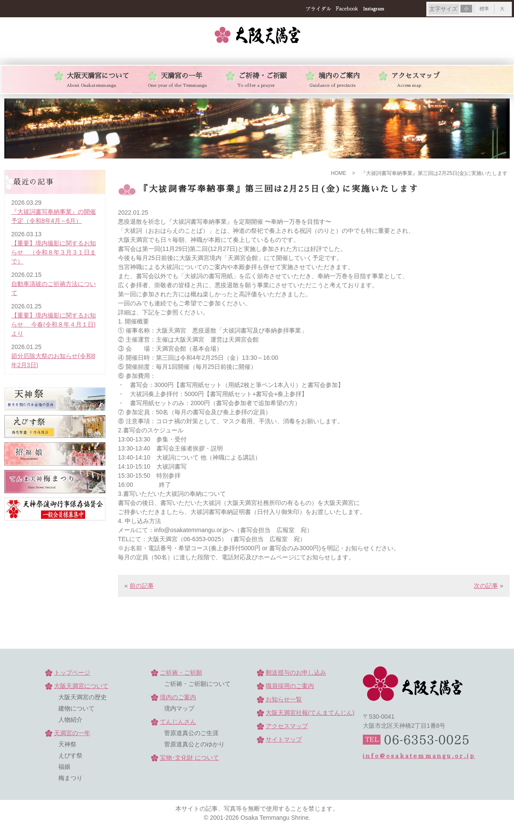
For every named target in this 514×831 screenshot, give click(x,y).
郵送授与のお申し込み (296, 672)
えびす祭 (70, 755)
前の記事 (142, 585)
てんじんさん (178, 721)
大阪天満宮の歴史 (82, 697)
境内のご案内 (178, 697)
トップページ (72, 672)
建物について (76, 708)
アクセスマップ (287, 726)
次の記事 (486, 585)
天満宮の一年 (72, 733)
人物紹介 (70, 719)
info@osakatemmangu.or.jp (419, 756)
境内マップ (179, 708)
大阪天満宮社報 (310, 712)
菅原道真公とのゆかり (194, 744)
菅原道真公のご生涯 (191, 733)
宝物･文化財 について (189, 757)
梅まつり (70, 777)
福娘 (64, 766)
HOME (338, 173)
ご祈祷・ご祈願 (181, 672)
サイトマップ (284, 739)
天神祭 (67, 744)
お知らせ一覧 (284, 699)
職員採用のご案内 (290, 685)
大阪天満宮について (81, 685)
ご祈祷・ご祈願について (197, 683)
